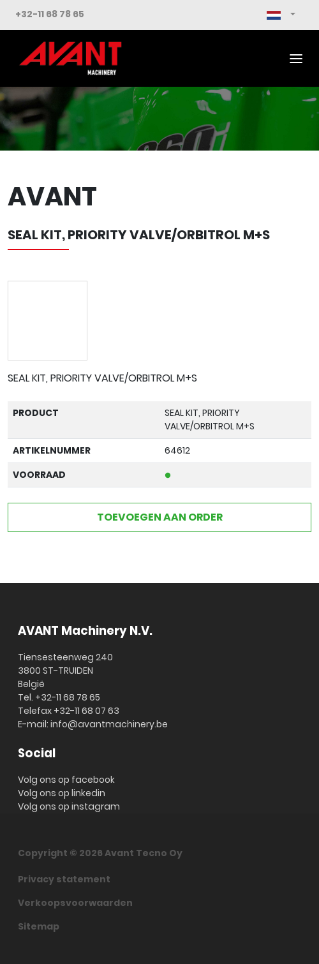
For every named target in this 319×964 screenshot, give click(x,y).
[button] (281, 15)
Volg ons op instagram (69, 806)
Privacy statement (64, 879)
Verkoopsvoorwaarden (75, 902)
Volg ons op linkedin (61, 793)
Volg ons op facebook (66, 779)
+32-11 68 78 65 (49, 14)
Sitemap (38, 926)
